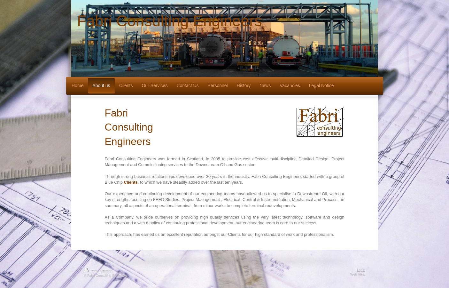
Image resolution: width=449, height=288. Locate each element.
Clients (130, 182)
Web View (357, 274)
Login (361, 270)
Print (91, 271)
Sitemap (106, 271)
